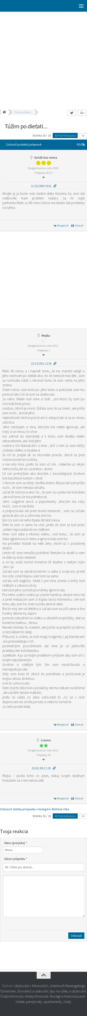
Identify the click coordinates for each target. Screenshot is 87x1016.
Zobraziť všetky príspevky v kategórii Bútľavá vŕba (34, 809)
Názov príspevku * (15, 859)
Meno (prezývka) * (15, 843)
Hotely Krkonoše (36, 996)
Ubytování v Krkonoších (31, 986)
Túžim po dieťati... (23, 112)
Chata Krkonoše (11, 996)
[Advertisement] (43, 57)
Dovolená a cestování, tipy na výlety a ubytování (51, 991)
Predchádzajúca (65, 135)
